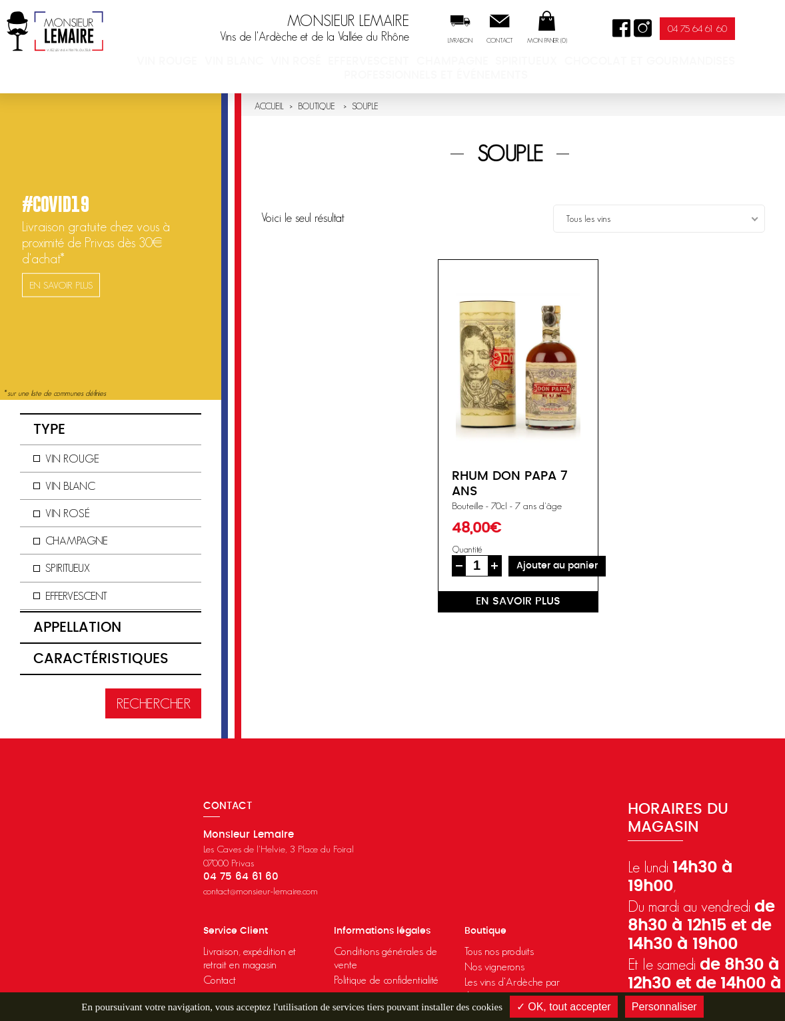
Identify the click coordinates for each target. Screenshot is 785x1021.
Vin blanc (286, 63)
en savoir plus (518, 601)
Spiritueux (587, 63)
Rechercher (153, 703)
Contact (546, 41)
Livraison (506, 41)
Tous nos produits (499, 951)
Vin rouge (216, 63)
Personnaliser (664, 1006)
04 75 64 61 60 (744, 29)
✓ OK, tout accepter (563, 1006)
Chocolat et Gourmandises (704, 63)
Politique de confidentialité (386, 980)
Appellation (77, 627)
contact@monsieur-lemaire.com (260, 890)
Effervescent (427, 63)
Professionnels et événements (482, 75)
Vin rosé (354, 63)
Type (49, 430)
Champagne (510, 63)
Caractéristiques (101, 659)
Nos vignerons (494, 966)
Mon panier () (594, 41)
